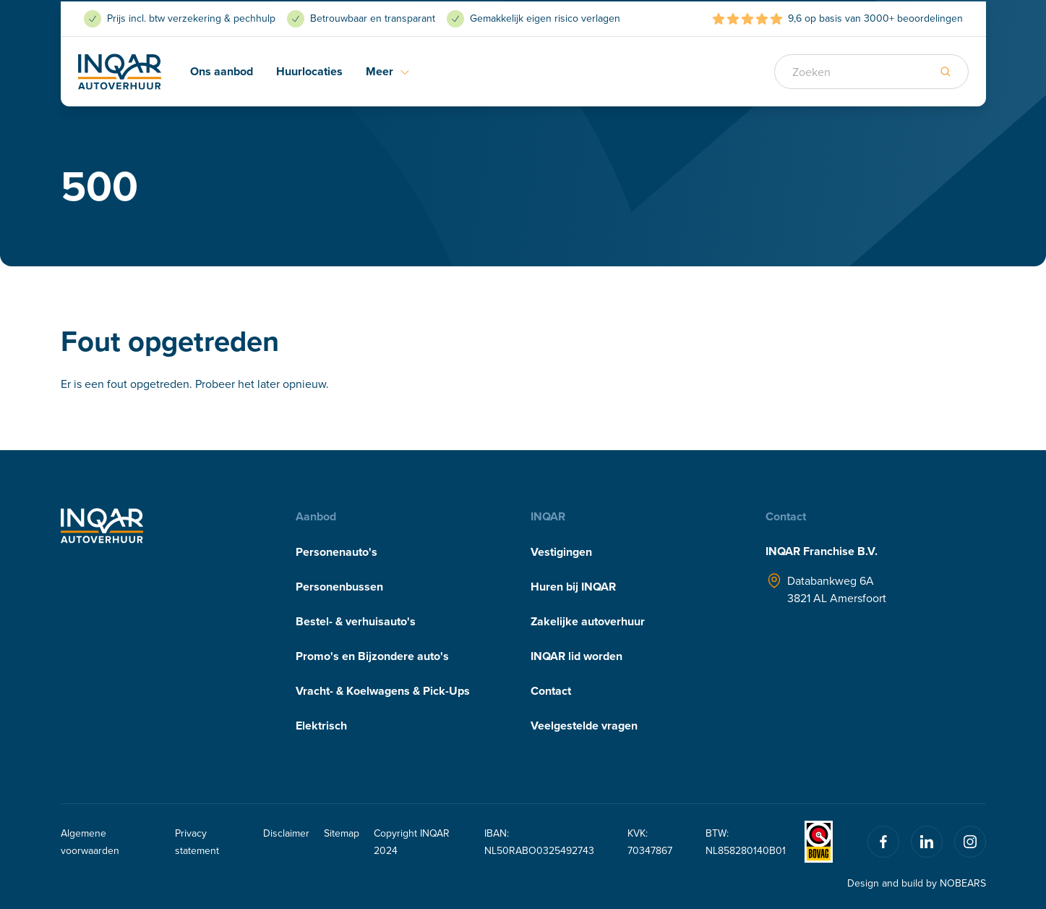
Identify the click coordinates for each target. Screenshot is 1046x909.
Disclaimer (286, 833)
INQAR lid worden (576, 656)
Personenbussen (339, 586)
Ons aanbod (221, 70)
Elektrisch (321, 725)
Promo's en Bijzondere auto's (372, 656)
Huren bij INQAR (573, 586)
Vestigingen (561, 552)
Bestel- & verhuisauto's (356, 621)
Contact (551, 690)
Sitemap (341, 833)
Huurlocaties (309, 70)
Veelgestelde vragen (584, 725)
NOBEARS (963, 883)
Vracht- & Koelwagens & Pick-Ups (383, 690)
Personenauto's (336, 552)
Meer (388, 70)
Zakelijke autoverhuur (588, 621)
